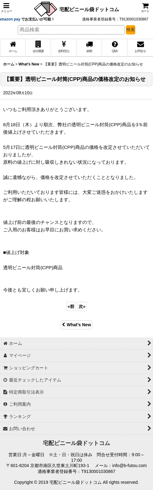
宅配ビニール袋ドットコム (89, 9)
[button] (6, 8)
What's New (76, 324)
